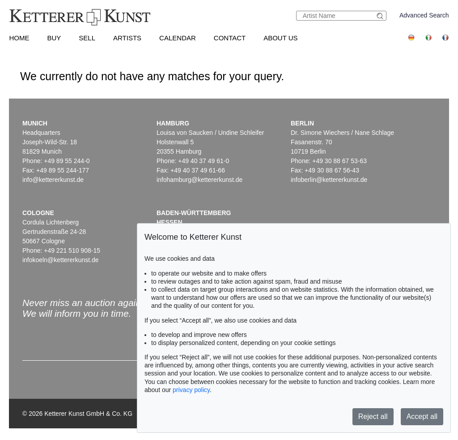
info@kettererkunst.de (53, 179)
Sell (87, 38)
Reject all (373, 416)
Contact (230, 38)
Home (19, 38)
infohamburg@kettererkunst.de (199, 179)
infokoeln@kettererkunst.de (60, 259)
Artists (127, 38)
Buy (54, 38)
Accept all (422, 416)
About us (280, 38)
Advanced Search (424, 15)
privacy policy (191, 389)
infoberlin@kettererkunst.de (329, 179)
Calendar (177, 38)
